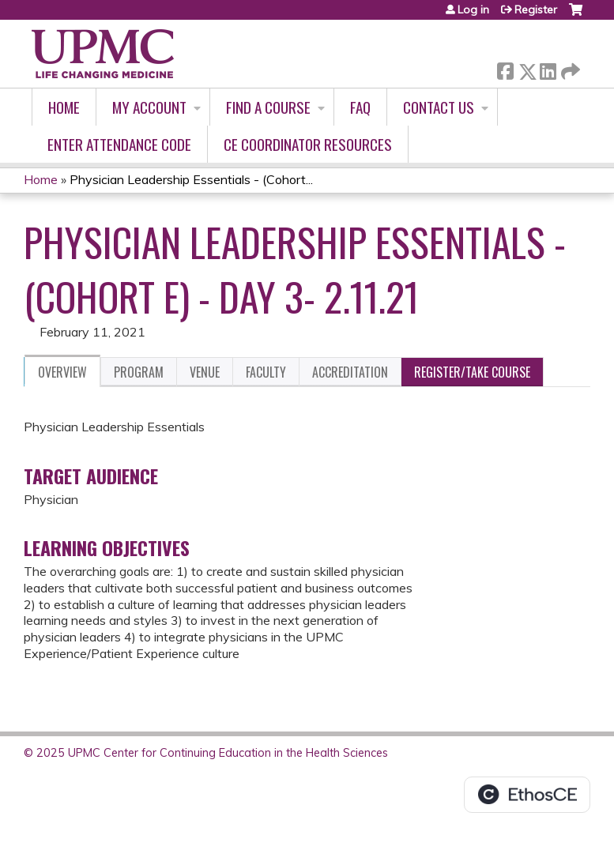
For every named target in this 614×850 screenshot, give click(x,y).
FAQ (360, 107)
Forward (569, 68)
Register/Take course (472, 372)
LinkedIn (548, 68)
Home (64, 107)
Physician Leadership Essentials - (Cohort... (191, 179)
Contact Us (438, 107)
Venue (205, 372)
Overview (62, 372)
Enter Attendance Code (119, 144)
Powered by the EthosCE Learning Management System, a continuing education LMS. (527, 795)
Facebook (505, 68)
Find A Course (268, 107)
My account (149, 107)
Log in (473, 9)
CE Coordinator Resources (308, 144)
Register (535, 9)
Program (139, 372)
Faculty (266, 372)
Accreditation (350, 372)
